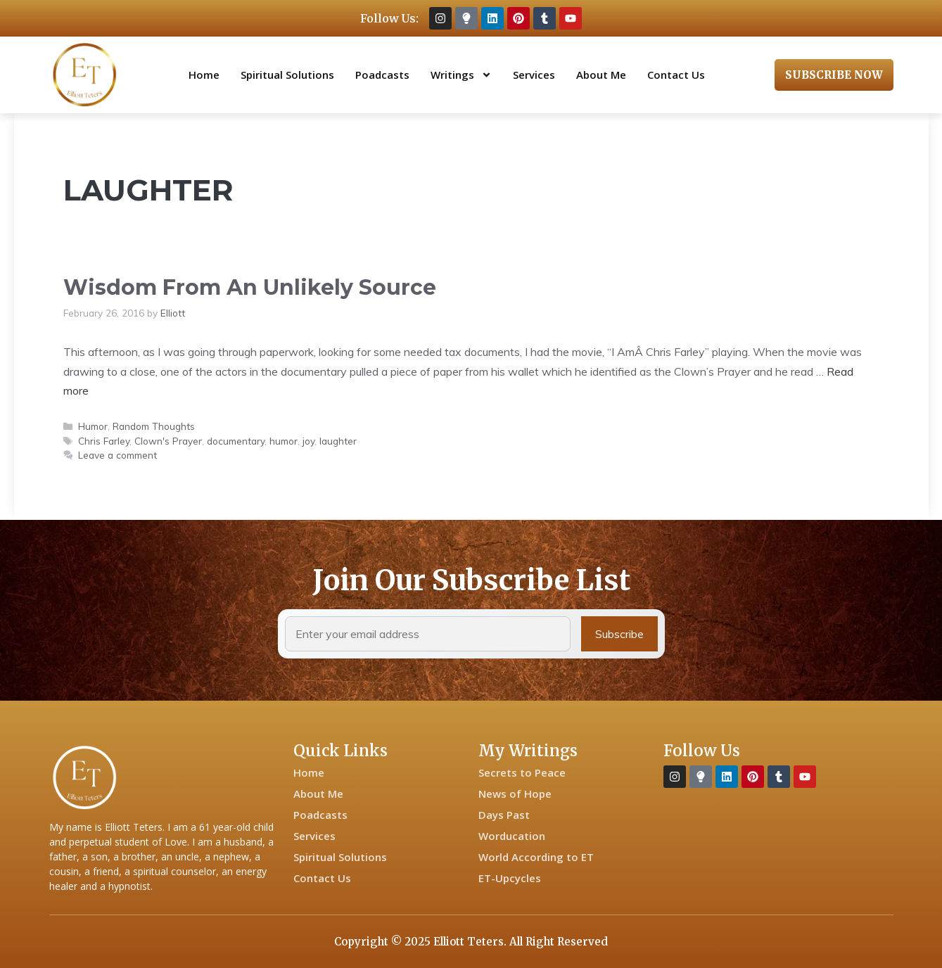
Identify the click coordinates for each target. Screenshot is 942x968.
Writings (461, 75)
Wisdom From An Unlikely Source (249, 287)
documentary (236, 441)
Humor (93, 426)
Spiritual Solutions (287, 75)
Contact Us (676, 75)
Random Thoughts (154, 426)
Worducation (511, 836)
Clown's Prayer (168, 441)
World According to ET (536, 857)
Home (204, 75)
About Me (601, 75)
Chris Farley (103, 441)
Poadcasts (382, 75)
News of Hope (515, 793)
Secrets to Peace (522, 772)
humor (283, 441)
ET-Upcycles (509, 878)
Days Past (504, 815)
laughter (338, 441)
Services (534, 75)
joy (308, 441)
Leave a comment (117, 455)
